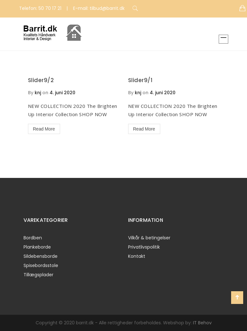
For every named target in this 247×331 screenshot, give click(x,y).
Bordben (33, 238)
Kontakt (136, 256)
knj (38, 92)
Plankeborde (37, 247)
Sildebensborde (41, 256)
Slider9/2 (41, 80)
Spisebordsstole (41, 265)
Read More (44, 128)
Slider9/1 (140, 80)
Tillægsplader (38, 274)
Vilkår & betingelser (149, 238)
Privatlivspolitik (144, 247)
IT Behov (202, 323)
